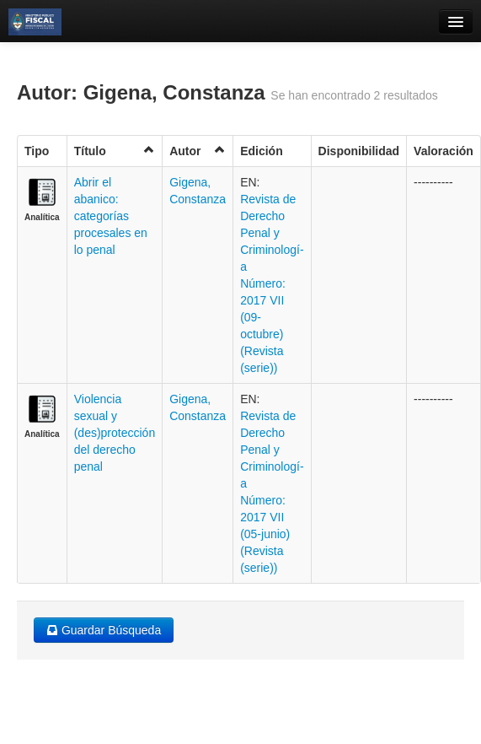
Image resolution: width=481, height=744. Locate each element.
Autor (197, 150)
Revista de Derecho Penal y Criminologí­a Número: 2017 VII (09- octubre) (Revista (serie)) (271, 283)
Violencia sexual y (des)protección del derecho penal (115, 432)
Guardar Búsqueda (103, 630)
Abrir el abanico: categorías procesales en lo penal (110, 215)
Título (115, 150)
